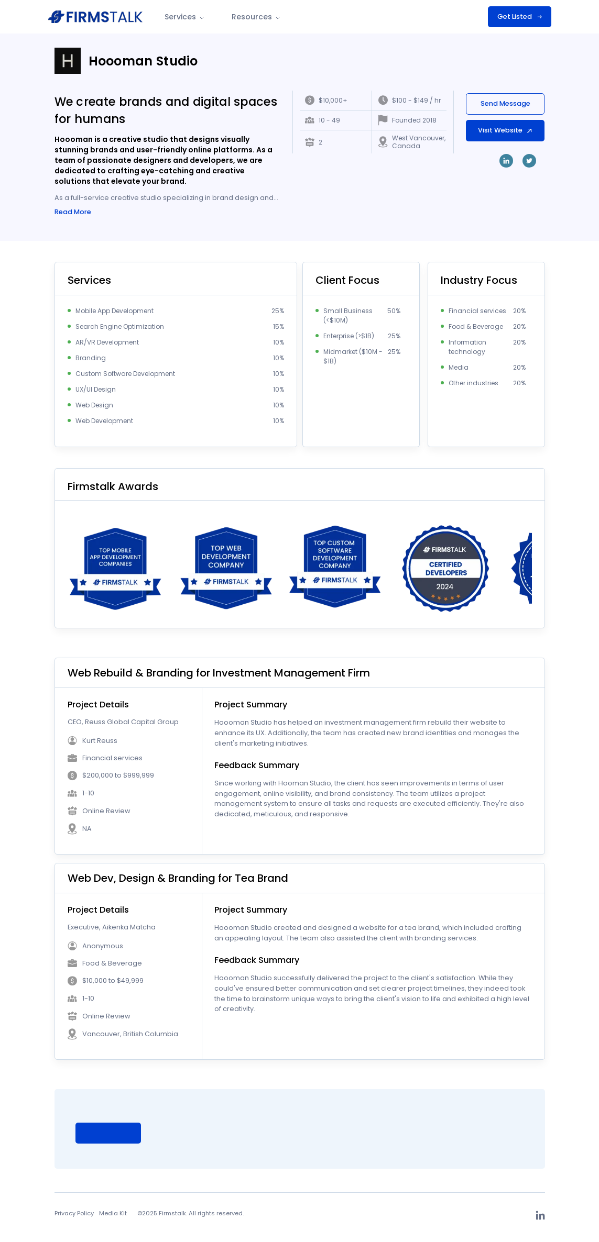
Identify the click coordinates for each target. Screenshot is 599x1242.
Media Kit (113, 1214)
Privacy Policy (74, 1214)
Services (185, 17)
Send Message (505, 103)
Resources (257, 17)
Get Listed (519, 16)
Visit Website (505, 130)
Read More (73, 212)
